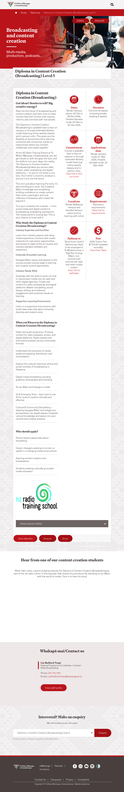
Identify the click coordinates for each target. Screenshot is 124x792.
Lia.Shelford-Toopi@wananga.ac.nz (64, 676)
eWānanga (45, 765)
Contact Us (41, 779)
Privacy (70, 779)
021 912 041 (54, 672)
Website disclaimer (82, 784)
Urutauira (44, 769)
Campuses (56, 779)
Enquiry (103, 732)
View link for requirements (98, 211)
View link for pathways (74, 272)
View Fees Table (98, 250)
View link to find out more (74, 175)
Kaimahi (59, 765)
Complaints (83, 779)
